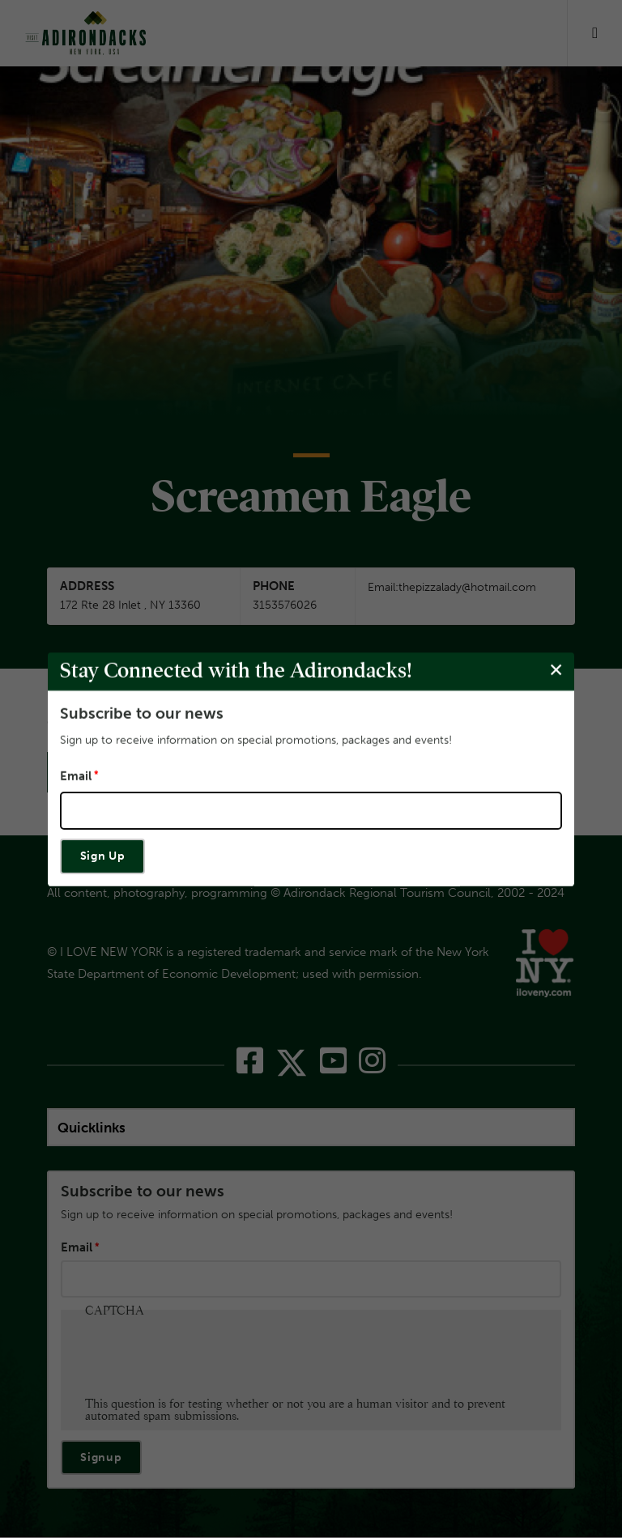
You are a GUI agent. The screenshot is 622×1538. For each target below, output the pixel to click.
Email (76, 776)
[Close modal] (556, 670)
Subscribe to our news (142, 712)
